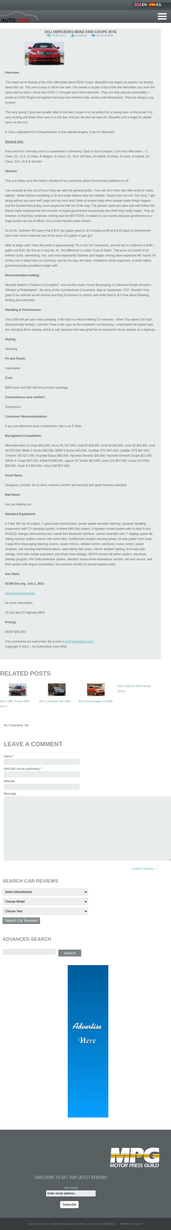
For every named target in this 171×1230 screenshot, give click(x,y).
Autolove (81, 35)
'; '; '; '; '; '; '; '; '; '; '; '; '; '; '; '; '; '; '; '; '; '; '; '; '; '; (45, 911)
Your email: (71, 1188)
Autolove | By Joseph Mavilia (50, 1223)
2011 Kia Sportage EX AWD (95, 701)
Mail (23, 769)
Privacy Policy (131, 1223)
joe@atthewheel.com (79, 641)
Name (9, 756)
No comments (105, 35)
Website (9, 781)
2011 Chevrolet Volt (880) (55, 701)
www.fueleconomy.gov (20, 593)
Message (10, 793)
